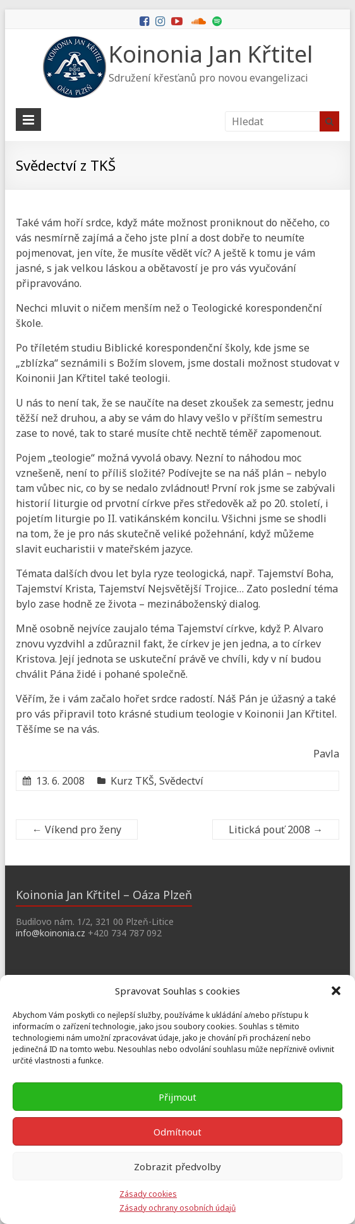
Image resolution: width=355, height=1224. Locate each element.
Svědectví (181, 781)
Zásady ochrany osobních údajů (177, 1208)
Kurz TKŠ (132, 781)
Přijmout (177, 1097)
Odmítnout (177, 1131)
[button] (336, 990)
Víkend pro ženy (76, 829)
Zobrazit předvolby (177, 1166)
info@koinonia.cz (50, 933)
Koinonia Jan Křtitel (211, 54)
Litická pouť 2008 (276, 829)
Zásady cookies (148, 1194)
